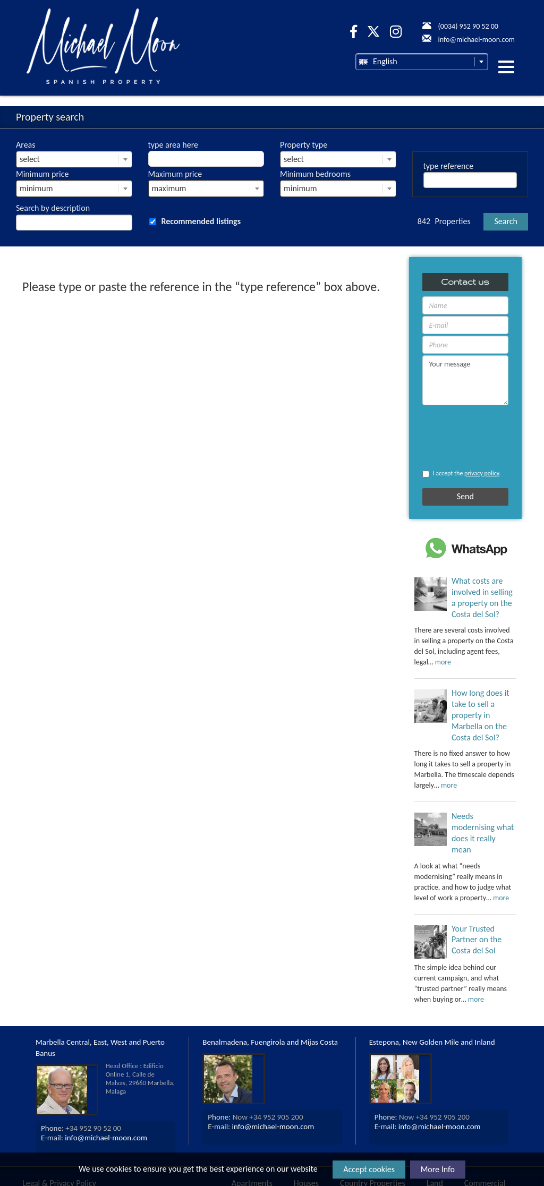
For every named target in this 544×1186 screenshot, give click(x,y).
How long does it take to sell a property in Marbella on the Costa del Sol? (480, 715)
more (443, 662)
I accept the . (461, 473)
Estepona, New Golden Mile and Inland (432, 1042)
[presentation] (452, 437)
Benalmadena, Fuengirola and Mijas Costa (270, 1042)
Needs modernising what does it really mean (483, 832)
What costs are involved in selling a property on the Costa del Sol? (482, 597)
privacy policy (481, 473)
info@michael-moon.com (106, 1137)
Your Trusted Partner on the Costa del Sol (477, 940)
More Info (438, 1169)
